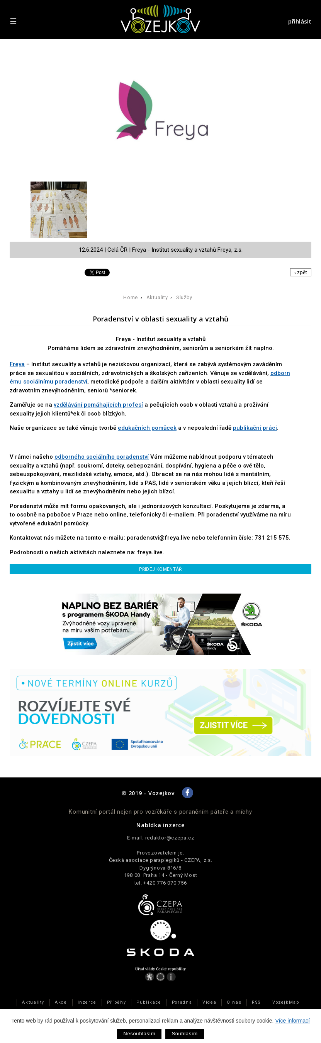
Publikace (148, 1002)
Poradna (182, 1002)
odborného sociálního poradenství (101, 456)
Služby (184, 297)
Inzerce (87, 1002)
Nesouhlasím (139, 1033)
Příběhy (116, 1002)
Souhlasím (184, 1033)
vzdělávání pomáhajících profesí (98, 404)
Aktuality (157, 297)
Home (130, 297)
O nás (234, 1002)
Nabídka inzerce (160, 825)
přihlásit (299, 21)
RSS (256, 1002)
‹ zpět (300, 272)
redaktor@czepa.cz (169, 838)
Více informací (292, 1021)
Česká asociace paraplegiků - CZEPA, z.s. (160, 860)
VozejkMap (285, 1002)
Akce (61, 1002)
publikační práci (255, 427)
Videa (209, 1002)
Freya (17, 364)
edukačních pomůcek (147, 427)
